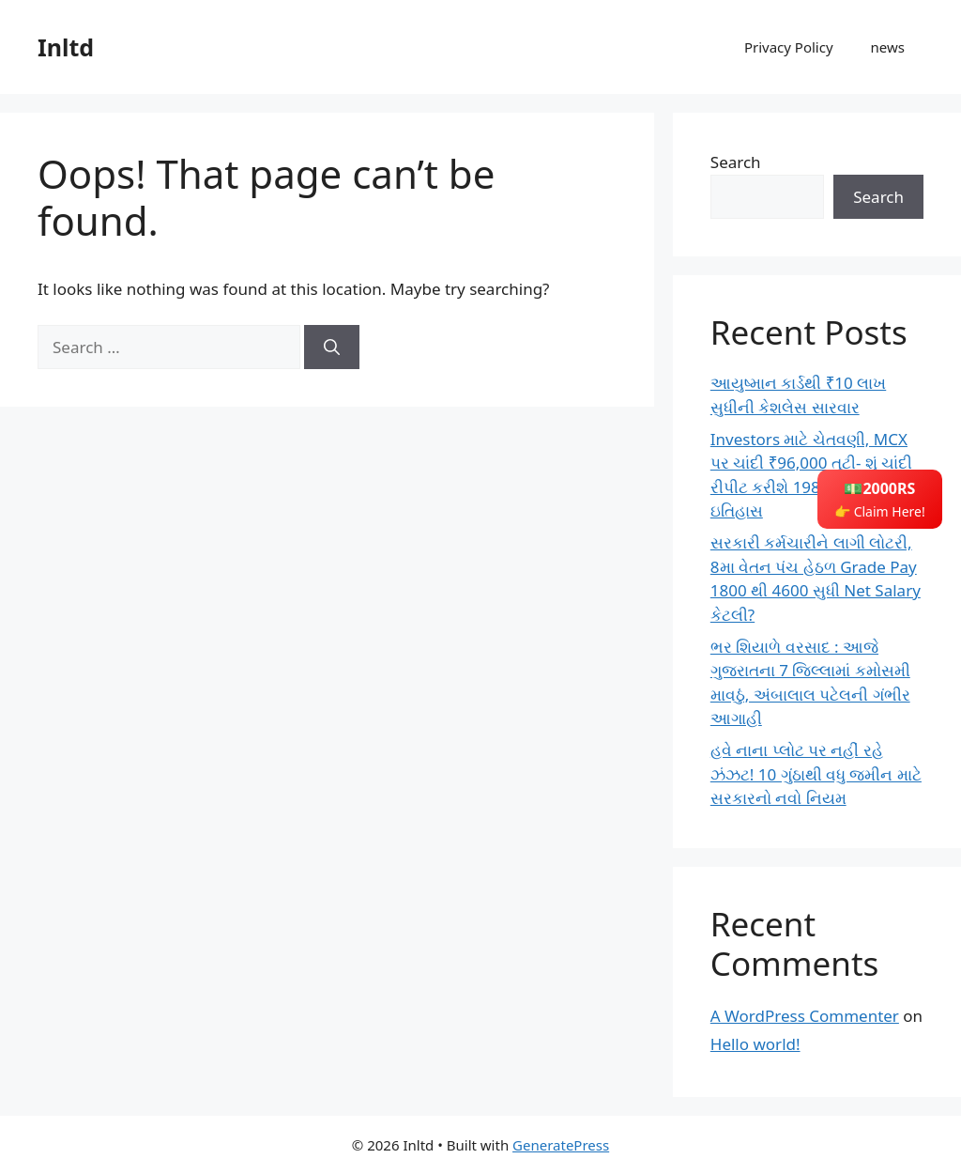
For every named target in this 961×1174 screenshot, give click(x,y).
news (888, 47)
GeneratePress (560, 1144)
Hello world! (755, 1044)
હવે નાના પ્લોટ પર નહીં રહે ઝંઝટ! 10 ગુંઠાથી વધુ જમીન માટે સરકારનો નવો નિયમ (816, 774)
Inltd (66, 47)
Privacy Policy (788, 47)
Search (735, 162)
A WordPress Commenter (804, 1016)
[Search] (331, 347)
